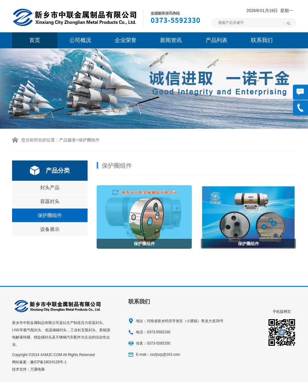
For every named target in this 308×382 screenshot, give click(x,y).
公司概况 (80, 40)
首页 (34, 40)
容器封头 (49, 201)
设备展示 (49, 229)
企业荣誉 (125, 40)
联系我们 (262, 40)
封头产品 (49, 187)
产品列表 (216, 40)
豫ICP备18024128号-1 (48, 362)
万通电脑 (37, 369)
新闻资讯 (171, 40)
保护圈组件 (50, 215)
